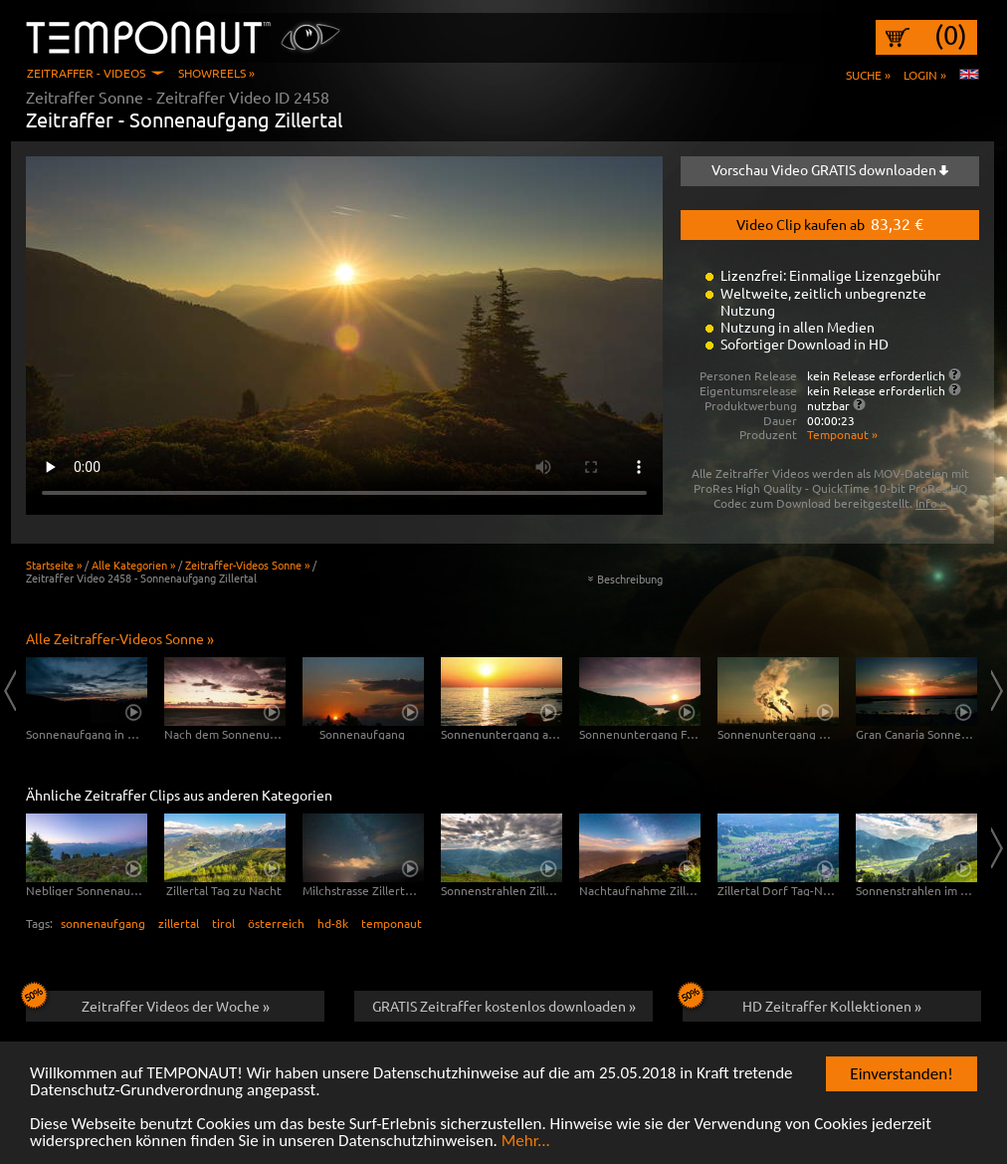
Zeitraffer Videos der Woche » (148, 1003)
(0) (950, 35)
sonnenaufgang (103, 923)
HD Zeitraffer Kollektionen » (802, 1003)
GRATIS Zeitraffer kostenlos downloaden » (504, 1006)
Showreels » (216, 73)
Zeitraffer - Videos (86, 73)
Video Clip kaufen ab (829, 223)
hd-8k (332, 923)
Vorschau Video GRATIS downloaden (829, 169)
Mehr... (526, 1141)
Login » (925, 75)
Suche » (868, 75)
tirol (223, 923)
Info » (930, 503)
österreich (276, 923)
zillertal (178, 923)
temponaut (391, 923)
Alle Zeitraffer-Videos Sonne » (120, 638)
